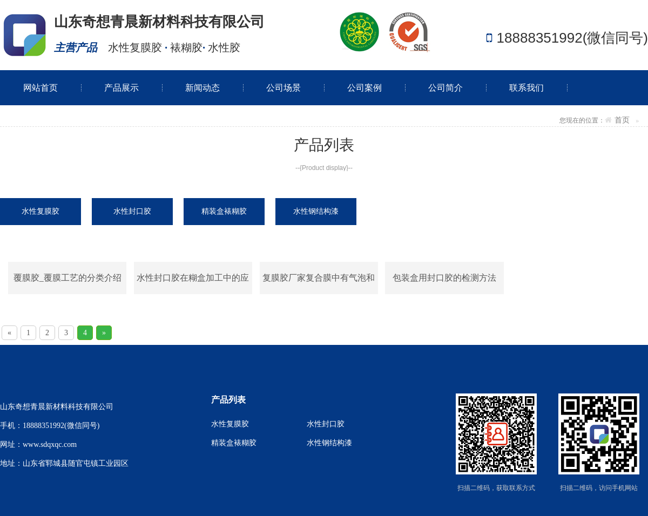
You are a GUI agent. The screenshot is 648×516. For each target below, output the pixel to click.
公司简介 (445, 87)
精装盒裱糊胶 (233, 443)
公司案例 (364, 87)
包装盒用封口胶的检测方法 (444, 277)
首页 (622, 120)
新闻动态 (202, 87)
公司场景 (283, 87)
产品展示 (121, 87)
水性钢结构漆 (329, 443)
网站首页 (40, 87)
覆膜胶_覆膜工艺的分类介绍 (68, 277)
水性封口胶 (326, 424)
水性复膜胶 (230, 424)
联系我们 (526, 87)
